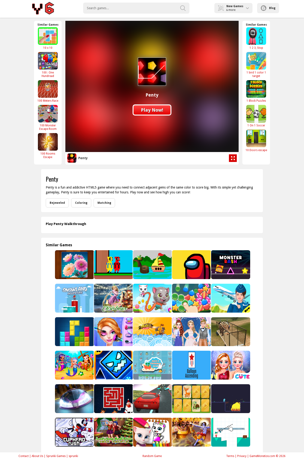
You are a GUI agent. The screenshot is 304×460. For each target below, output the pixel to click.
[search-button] (183, 8)
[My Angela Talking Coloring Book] (152, 432)
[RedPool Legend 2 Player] (113, 265)
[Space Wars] (191, 265)
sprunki (73, 456)
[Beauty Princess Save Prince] (113, 332)
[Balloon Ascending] (191, 365)
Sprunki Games (56, 456)
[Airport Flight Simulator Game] (230, 298)
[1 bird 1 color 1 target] (256, 65)
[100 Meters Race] (48, 91)
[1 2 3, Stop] (256, 38)
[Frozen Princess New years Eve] (230, 365)
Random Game (152, 456)
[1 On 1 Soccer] (256, 115)
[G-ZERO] (74, 399)
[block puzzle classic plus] (74, 332)
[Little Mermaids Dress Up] (74, 365)
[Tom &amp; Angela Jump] (152, 298)
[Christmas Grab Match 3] (152, 365)
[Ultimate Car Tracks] (152, 399)
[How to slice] (230, 432)
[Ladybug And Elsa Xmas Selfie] (113, 432)
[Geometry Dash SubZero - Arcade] (113, 365)
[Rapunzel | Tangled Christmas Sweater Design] (113, 298)
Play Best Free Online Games (44, 8)
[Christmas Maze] (113, 399)
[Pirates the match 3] (152, 332)
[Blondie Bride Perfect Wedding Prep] (191, 332)
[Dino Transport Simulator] (230, 332)
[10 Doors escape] (256, 140)
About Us (37, 456)
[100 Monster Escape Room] (48, 117)
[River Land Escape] (152, 265)
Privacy (241, 456)
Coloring (81, 202)
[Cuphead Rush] (74, 432)
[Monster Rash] (230, 265)
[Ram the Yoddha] (191, 432)
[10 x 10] (48, 38)
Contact (23, 456)
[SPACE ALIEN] (230, 399)
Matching (104, 202)
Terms (230, 456)
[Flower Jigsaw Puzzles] (74, 265)
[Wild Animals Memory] (191, 399)
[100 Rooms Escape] (48, 146)
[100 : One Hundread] (48, 65)
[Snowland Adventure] (74, 298)
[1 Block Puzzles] (256, 91)
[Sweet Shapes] (191, 298)
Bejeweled (57, 202)
